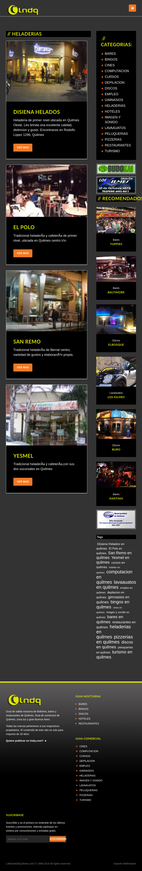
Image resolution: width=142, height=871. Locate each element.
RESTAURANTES (118, 145)
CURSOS (112, 77)
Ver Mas (23, 147)
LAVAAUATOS (115, 128)
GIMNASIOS (114, 100)
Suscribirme (58, 839)
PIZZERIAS (113, 139)
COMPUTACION (117, 71)
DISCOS (111, 88)
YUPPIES (116, 244)
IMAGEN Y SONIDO (90, 780)
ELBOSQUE (116, 344)
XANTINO (116, 498)
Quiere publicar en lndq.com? (24, 740)
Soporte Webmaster (125, 863)
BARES (110, 53)
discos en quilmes (114, 644)
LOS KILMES (116, 397)
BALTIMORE (116, 292)
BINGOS (111, 59)
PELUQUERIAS (116, 134)
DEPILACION (114, 82)
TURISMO (112, 151)
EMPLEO (111, 94)
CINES (110, 65)
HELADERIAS (115, 106)
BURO (116, 449)
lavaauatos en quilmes (116, 585)
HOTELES (112, 111)
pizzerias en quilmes (114, 639)
